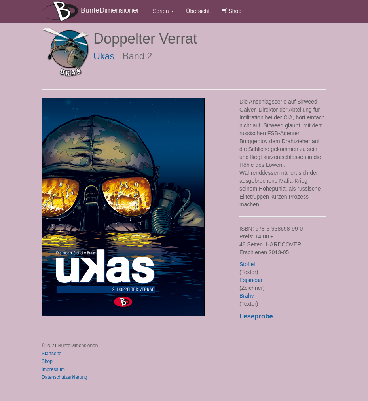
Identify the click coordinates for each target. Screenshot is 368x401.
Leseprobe (256, 316)
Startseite (51, 353)
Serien (163, 11)
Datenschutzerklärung (64, 377)
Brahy (246, 296)
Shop (232, 11)
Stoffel (247, 264)
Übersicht (197, 11)
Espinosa (250, 280)
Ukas (103, 56)
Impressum (53, 369)
